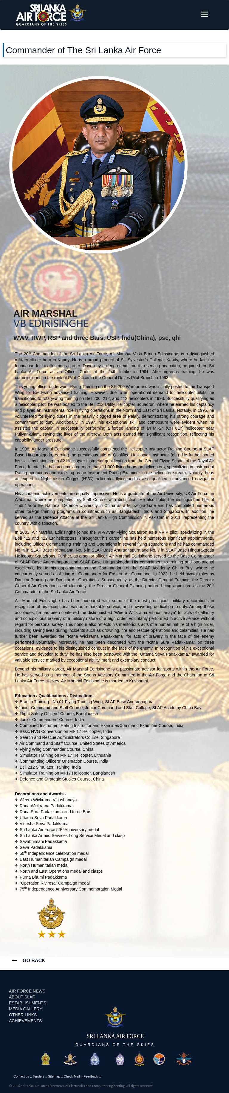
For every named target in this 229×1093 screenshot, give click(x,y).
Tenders (38, 1076)
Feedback (90, 1076)
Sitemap (54, 1076)
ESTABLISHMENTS (27, 1003)
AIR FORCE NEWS (27, 991)
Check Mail (72, 1076)
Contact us (21, 1076)
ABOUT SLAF (22, 997)
